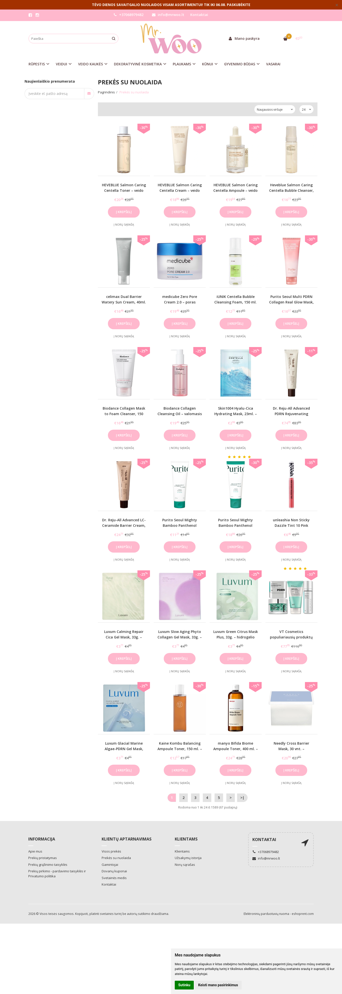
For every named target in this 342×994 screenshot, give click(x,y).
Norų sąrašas (185, 864)
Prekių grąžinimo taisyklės (47, 864)
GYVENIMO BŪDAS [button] (239, 64)
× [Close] (336, 5)
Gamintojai (110, 864)
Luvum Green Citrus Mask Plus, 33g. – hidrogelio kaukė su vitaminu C (235, 637)
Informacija (41, 839)
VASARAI (273, 64)
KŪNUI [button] (207, 64)
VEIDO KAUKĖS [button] (90, 64)
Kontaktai (199, 14)
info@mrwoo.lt (168, 14)
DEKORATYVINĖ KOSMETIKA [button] (138, 64)
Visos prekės (111, 851)
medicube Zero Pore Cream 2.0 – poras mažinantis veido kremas (180, 302)
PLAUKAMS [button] (182, 64)
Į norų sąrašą (124, 224)
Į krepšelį (124, 212)
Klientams (186, 839)
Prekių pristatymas (42, 858)
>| (242, 797)
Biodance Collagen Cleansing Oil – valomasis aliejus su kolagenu (179, 414)
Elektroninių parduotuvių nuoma (266, 914)
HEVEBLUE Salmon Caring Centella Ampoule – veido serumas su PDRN (235, 191)
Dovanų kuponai (114, 871)
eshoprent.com (303, 914)
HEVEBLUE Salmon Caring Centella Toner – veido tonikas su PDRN (124, 191)
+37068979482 (128, 14)
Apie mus (35, 851)
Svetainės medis (114, 878)
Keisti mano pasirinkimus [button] (218, 985)
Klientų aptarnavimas (126, 839)
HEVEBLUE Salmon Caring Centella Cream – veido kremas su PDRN (180, 191)
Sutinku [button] (184, 985)
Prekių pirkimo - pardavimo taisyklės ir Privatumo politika (57, 873)
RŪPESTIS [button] (37, 64)
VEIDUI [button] (61, 64)
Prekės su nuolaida (116, 858)
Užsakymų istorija (188, 858)
